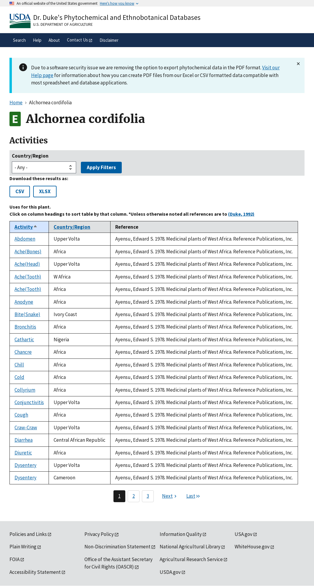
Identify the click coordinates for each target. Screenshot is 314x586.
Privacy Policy (99, 534)
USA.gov (243, 534)
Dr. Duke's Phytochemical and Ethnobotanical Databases (117, 17)
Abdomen (25, 239)
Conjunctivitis (29, 402)
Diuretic (23, 452)
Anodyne (24, 302)
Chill (19, 364)
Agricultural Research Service (191, 559)
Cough (21, 415)
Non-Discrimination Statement (117, 546)
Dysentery (25, 465)
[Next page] (170, 496)
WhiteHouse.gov (252, 546)
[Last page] (193, 496)
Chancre (23, 352)
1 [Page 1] (119, 496)
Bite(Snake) (27, 314)
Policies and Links (28, 534)
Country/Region (30, 156)
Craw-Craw (26, 427)
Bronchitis (25, 327)
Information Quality (181, 534)
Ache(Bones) (28, 251)
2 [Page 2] (133, 496)
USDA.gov (170, 572)
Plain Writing (22, 546)
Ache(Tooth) (28, 276)
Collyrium (25, 390)
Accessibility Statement (35, 572)
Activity (26, 227)
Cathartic (24, 339)
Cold (19, 377)
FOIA (14, 559)
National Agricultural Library (190, 546)
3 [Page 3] (148, 496)
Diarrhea (24, 440)
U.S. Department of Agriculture (63, 24)
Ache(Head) (27, 264)
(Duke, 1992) (241, 214)
